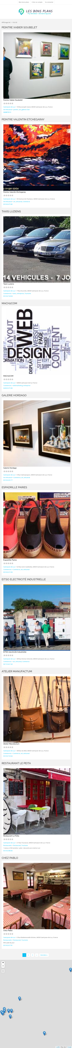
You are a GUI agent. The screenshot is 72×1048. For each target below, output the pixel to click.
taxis (14, 293)
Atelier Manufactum (17, 671)
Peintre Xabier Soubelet (19, 27)
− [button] (3, 966)
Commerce (26, 202)
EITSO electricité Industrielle (24, 579)
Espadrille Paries (14, 487)
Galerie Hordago (14, 395)
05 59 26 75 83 (7, 204)
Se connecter (49, 2)
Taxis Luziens (11, 211)
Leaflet (58, 1047)
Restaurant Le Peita (16, 763)
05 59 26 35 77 (7, 480)
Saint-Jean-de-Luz (9, 107)
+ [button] (3, 962)
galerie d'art (25, 110)
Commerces (7, 293)
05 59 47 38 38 (7, 296)
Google (69, 1047)
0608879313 (7, 112)
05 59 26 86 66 (7, 851)
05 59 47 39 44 (7, 756)
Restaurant (17, 845)
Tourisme (28, 293)
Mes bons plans (24, 2)
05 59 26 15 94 (7, 572)
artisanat (19, 202)
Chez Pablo (10, 857)
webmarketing (18, 385)
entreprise (20, 293)
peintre (15, 110)
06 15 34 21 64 (7, 664)
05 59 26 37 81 (7, 945)
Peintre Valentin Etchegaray (23, 119)
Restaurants (7, 845)
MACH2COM (9, 303)
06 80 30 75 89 (7, 388)
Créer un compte (37, 2)
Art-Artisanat (7, 110)
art (20, 110)
